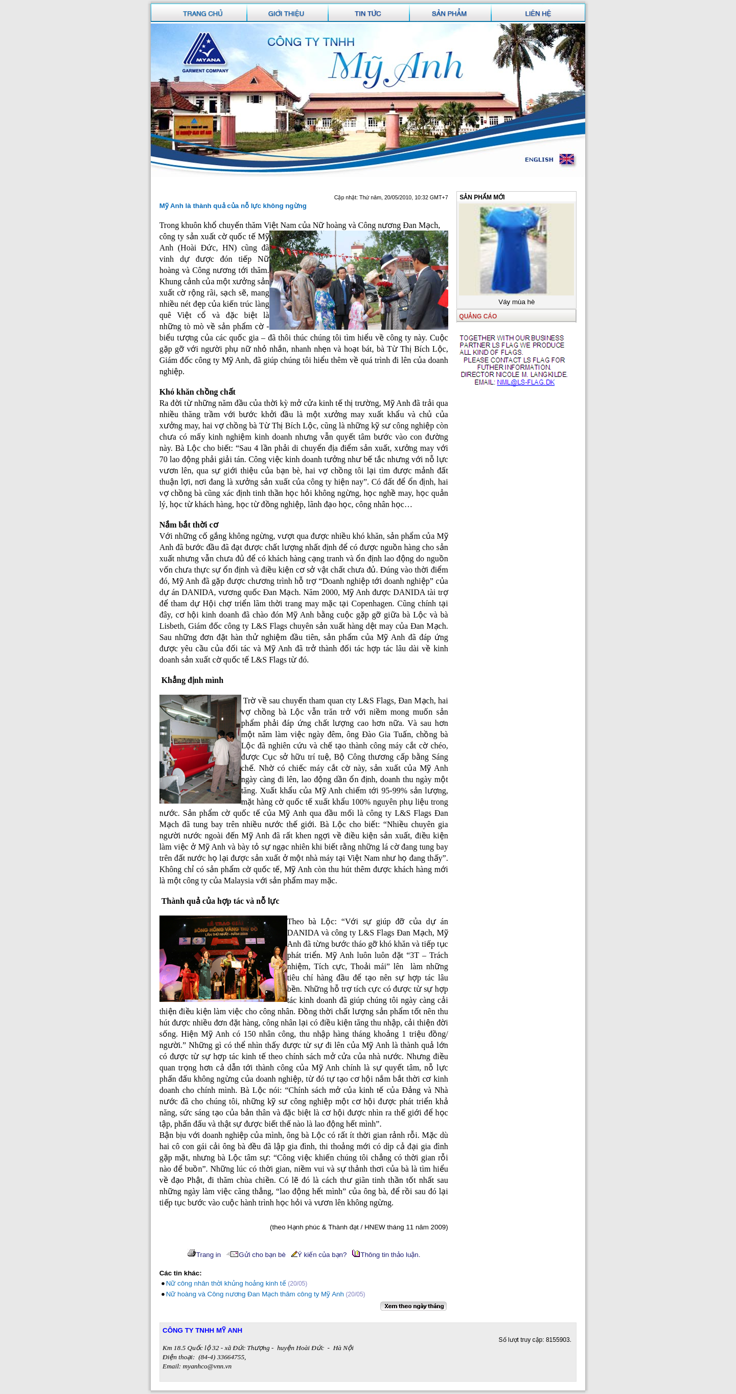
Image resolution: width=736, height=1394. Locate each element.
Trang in (204, 1255)
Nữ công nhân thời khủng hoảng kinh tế (226, 1283)
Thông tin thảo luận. (386, 1255)
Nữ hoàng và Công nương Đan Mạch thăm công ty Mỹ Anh (255, 1294)
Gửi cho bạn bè (256, 1255)
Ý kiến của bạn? (319, 1255)
